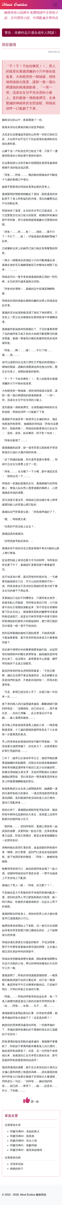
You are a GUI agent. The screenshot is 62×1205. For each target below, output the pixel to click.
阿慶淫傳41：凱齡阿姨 (23, 1145)
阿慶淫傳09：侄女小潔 (23, 1140)
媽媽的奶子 (16, 1168)
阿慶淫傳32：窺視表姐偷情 (26, 1150)
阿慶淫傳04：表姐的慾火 (25, 1131)
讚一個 (31, 1100)
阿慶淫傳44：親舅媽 (22, 1136)
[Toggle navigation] (55, 4)
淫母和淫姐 (16, 1164)
